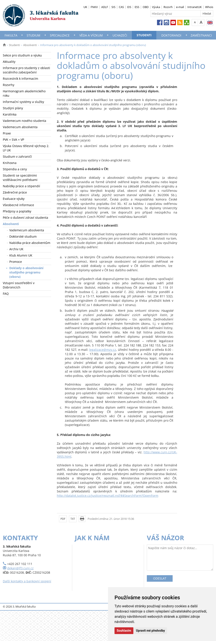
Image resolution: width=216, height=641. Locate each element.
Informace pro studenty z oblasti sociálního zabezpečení (26, 70)
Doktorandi (171, 35)
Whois (209, 7)
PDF (63, 519)
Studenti (144, 35)
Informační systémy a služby (23, 102)
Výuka (156, 7)
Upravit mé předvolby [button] (150, 630)
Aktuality (9, 62)
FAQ (6, 294)
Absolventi (30, 45)
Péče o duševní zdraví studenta (25, 217)
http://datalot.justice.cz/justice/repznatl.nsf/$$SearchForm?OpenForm (107, 496)
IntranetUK (194, 7)
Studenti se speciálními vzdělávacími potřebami (20, 177)
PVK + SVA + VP (13, 139)
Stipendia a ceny (15, 169)
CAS (121, 7)
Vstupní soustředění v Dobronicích (18, 285)
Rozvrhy (8, 85)
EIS (129, 7)
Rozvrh (168, 7)
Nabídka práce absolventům (29, 243)
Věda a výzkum (91, 35)
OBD (146, 7)
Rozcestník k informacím (20, 78)
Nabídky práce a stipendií (21, 186)
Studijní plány (13, 108)
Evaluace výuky (14, 199)
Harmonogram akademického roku (24, 93)
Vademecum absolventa (20, 127)
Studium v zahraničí (17, 156)
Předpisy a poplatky (17, 211)
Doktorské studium (23, 236)
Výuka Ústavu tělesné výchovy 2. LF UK (26, 148)
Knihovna (9, 163)
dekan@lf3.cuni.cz (20, 568)
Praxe (7, 133)
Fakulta (11, 35)
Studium (33, 35)
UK (85, 7)
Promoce (15, 262)
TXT (72, 519)
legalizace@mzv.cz (102, 350)
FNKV (94, 7)
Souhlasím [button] (124, 630)
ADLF (104, 7)
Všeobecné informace (18, 205)
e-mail (180, 7)
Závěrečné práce (15, 192)
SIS (113, 7)
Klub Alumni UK (20, 255)
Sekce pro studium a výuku (22, 55)
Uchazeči (120, 35)
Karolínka (9, 114)
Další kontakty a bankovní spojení (27, 581)
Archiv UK (16, 249)
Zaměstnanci (201, 35)
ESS (137, 7)
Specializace (60, 35)
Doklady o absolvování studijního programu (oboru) (26, 272)
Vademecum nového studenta (24, 121)
